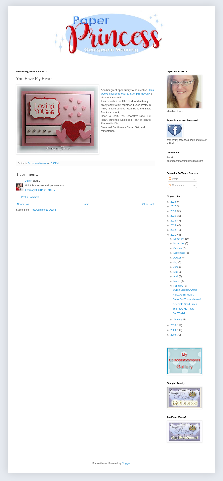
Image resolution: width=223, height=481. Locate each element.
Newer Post (23, 204)
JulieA (28, 180)
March (177, 281)
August (177, 257)
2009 (174, 330)
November (179, 243)
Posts (173, 179)
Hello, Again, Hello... (183, 294)
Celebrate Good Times (185, 304)
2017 (174, 206)
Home (86, 204)
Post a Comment (30, 197)
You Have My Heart (183, 308)
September (179, 252)
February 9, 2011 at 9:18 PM (40, 190)
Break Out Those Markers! (187, 299)
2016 (174, 211)
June (176, 267)
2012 (174, 230)
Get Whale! (179, 313)
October (178, 248)
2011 (174, 234)
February (178, 285)
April (176, 276)
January (178, 319)
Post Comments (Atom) (43, 209)
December (179, 238)
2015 (174, 215)
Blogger (126, 463)
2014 (174, 220)
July (175, 262)
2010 (174, 325)
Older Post (148, 204)
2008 (174, 334)
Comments (176, 185)
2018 (174, 201)
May (176, 271)
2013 (174, 225)
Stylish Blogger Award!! (185, 289)
